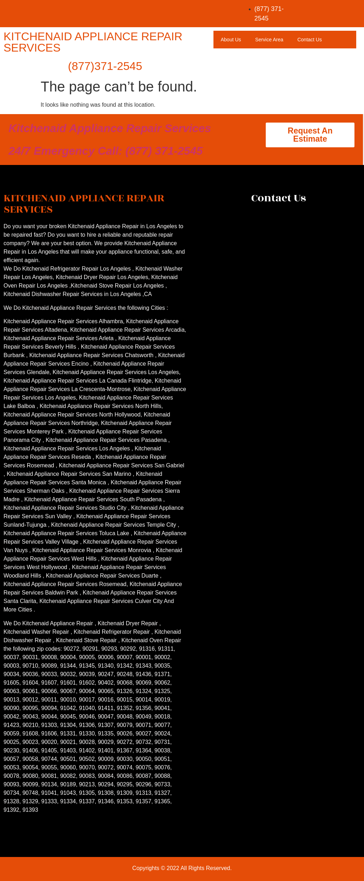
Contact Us (309, 39)
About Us (231, 39)
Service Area (269, 39)
